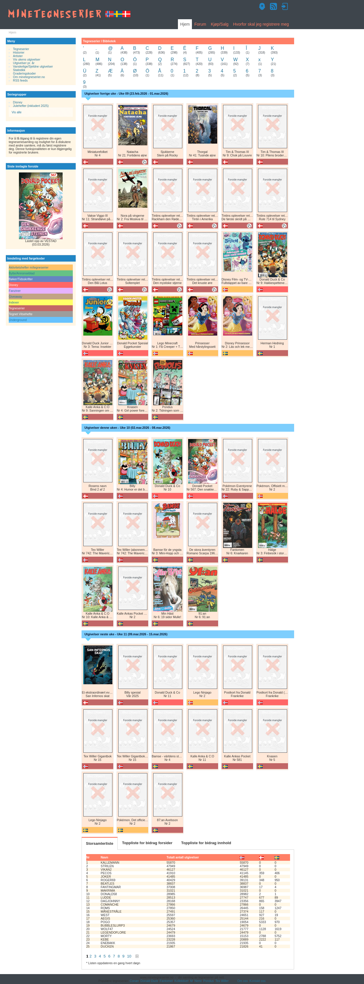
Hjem (185, 24)
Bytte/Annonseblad (22, 273)
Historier (18, 52)
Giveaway (15, 296)
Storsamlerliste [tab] (99, 843)
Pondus (208, 981)
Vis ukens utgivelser (26, 59)
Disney (17, 102)
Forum (200, 24)
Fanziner (15, 290)
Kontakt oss (258, 981)
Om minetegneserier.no (29, 77)
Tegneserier (21, 49)
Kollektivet (181, 981)
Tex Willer (222, 981)
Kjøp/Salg (220, 24)
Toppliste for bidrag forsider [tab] (147, 843)
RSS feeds (20, 80)
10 (129, 956)
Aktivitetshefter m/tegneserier (29, 267)
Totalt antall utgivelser (183, 857)
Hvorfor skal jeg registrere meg (261, 24)
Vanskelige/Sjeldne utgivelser (33, 66)
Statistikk (19, 70)
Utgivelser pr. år (24, 63)
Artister (18, 56)
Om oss (242, 981)
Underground (18, 320)
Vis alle (17, 112)
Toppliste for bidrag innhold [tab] (206, 843)
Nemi (198, 981)
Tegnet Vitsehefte (20, 314)
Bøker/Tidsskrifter (21, 279)
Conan (134, 981)
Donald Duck (149, 981)
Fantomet (166, 981)
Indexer (14, 302)
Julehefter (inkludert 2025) (31, 105)
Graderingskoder (24, 73)
